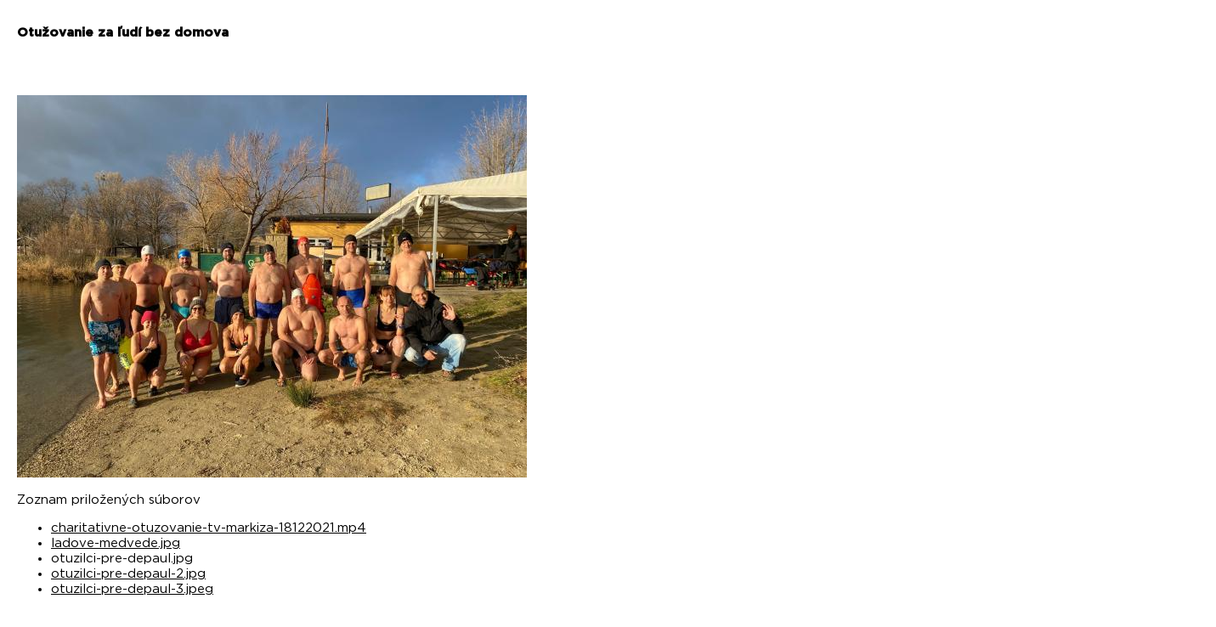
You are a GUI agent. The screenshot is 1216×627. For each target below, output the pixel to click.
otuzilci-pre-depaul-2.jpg (128, 574)
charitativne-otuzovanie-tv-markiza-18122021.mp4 (208, 528)
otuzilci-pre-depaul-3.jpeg (132, 589)
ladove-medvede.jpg (115, 543)
